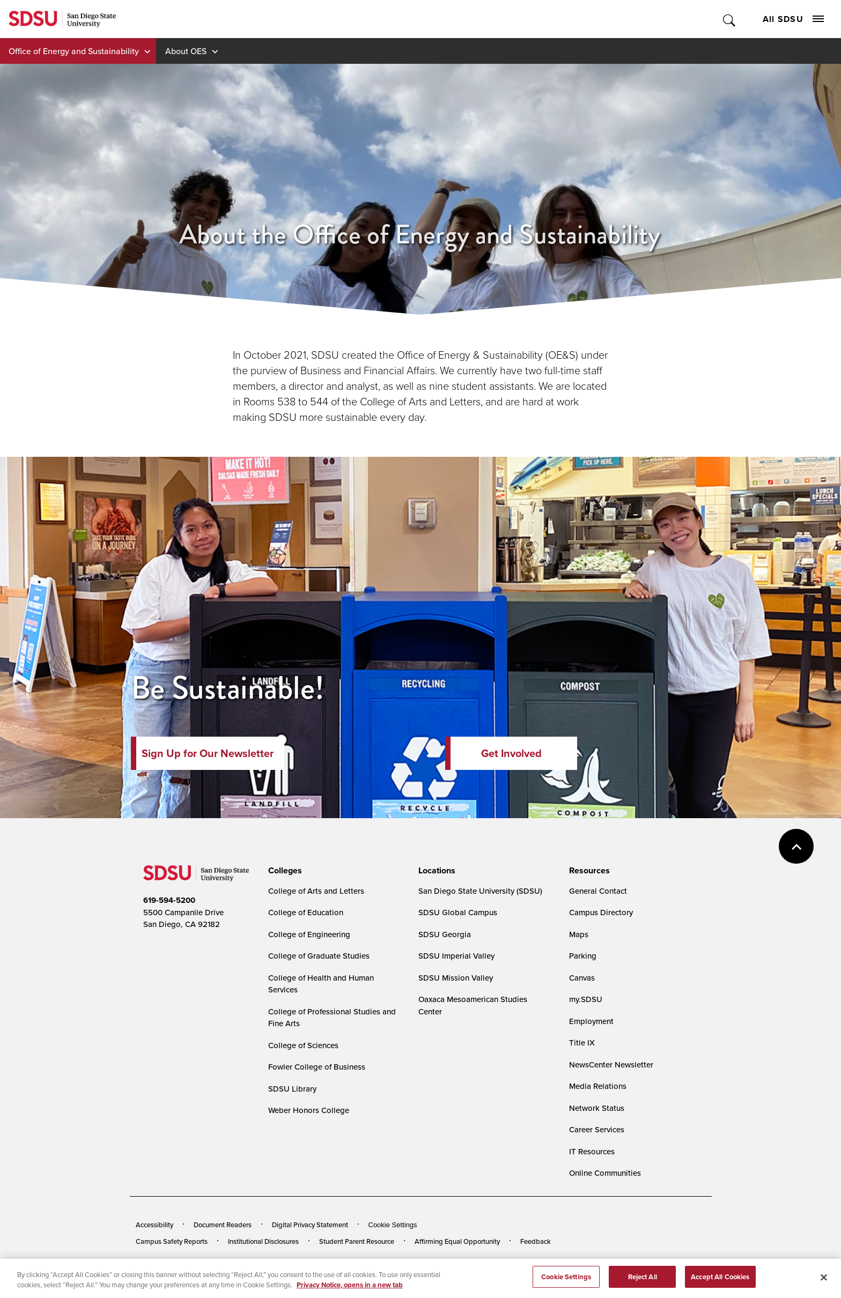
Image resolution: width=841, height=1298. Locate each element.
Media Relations (597, 1086)
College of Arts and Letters (316, 890)
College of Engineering (309, 934)
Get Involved (511, 753)
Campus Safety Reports (172, 1241)
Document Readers (223, 1224)
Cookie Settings (392, 1225)
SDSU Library (292, 1088)
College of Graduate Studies (319, 955)
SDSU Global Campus (457, 912)
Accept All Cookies (720, 1282)
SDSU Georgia (444, 934)
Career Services (596, 1129)
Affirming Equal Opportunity (457, 1241)
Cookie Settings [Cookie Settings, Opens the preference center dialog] (566, 1282)
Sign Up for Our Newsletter (208, 753)
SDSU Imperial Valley (456, 955)
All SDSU (793, 19)
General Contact (598, 890)
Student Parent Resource (356, 1241)
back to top (796, 846)
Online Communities (605, 1172)
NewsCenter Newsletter (611, 1064)
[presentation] (283, 871)
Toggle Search (730, 19)
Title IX (582, 1042)
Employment (591, 1021)
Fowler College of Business (316, 1066)
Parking (582, 955)
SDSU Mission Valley (455, 977)
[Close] (824, 1283)
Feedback (535, 1241)
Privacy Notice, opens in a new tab (350, 1290)
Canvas (582, 977)
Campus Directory (601, 912)
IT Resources (592, 1151)
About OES (185, 51)
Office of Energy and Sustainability (74, 51)
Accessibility (154, 1224)
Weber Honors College (308, 1110)
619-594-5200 (169, 900)
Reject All (642, 1282)
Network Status (596, 1108)
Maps (578, 934)
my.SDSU (585, 999)
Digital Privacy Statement (310, 1224)
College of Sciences (303, 1045)
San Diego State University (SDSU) (480, 890)
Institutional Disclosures (263, 1241)
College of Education (305, 912)
